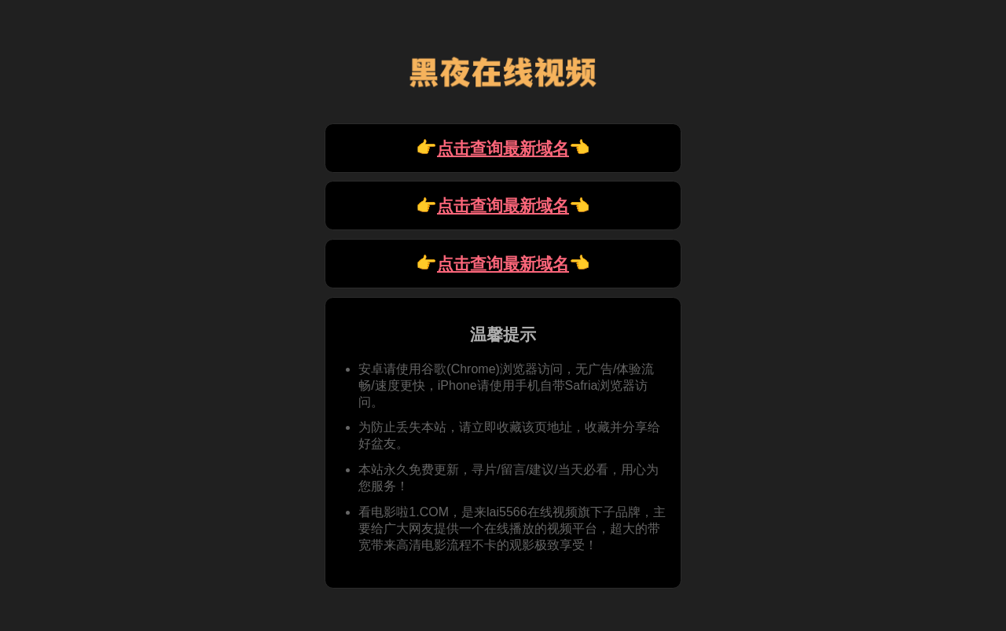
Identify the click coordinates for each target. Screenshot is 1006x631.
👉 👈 (503, 148)
